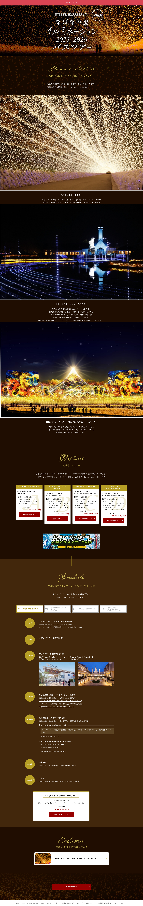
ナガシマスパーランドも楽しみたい (58, 609)
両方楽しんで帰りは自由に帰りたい (114, 609)
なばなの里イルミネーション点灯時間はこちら (65, 707)
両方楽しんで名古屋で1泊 (86, 609)
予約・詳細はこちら (29, 514)
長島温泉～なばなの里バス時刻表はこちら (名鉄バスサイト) (70, 702)
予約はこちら (57, 518)
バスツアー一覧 (71, 887)
